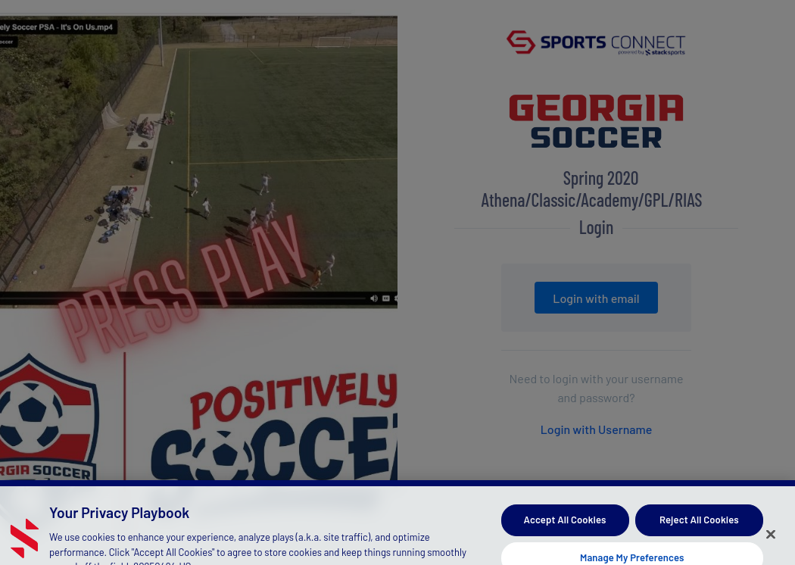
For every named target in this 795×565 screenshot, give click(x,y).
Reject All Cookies (699, 523)
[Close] (770, 538)
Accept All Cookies (565, 523)
